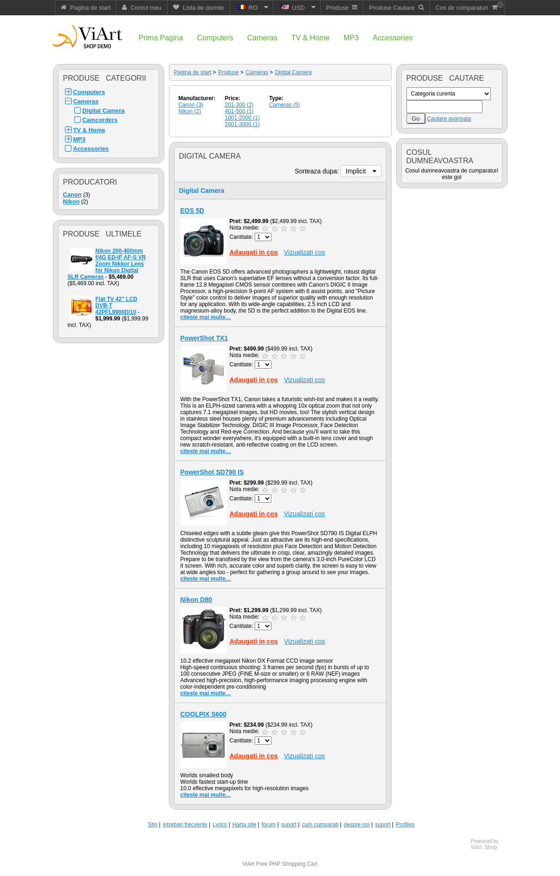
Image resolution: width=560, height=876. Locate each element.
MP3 (79, 139)
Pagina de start (193, 72)
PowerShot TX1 (204, 338)
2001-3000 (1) (242, 124)
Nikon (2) (190, 111)
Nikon (71, 201)
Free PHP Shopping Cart (287, 864)
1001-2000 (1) (242, 118)
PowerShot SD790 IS (212, 472)
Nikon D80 (196, 599)
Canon (72, 194)
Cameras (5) (284, 105)
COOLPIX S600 (203, 714)
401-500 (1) (239, 111)
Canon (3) (191, 105)
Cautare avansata (449, 118)
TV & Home (89, 130)
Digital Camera (104, 110)
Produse (228, 72)
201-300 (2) (239, 105)
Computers (89, 92)
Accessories (91, 148)
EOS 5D (192, 210)
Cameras (86, 101)
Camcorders (100, 119)
